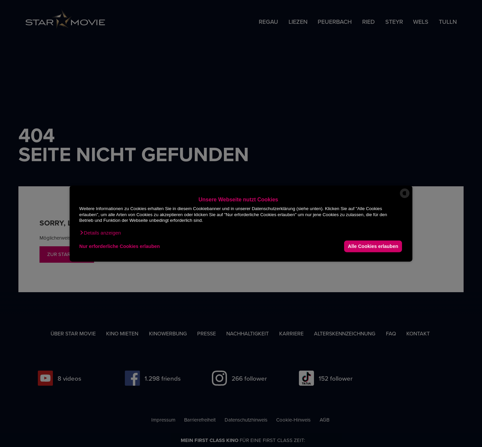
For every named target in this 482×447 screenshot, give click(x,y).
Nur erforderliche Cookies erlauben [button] (119, 246)
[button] (100, 232)
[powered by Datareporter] (404, 197)
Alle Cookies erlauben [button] (373, 246)
